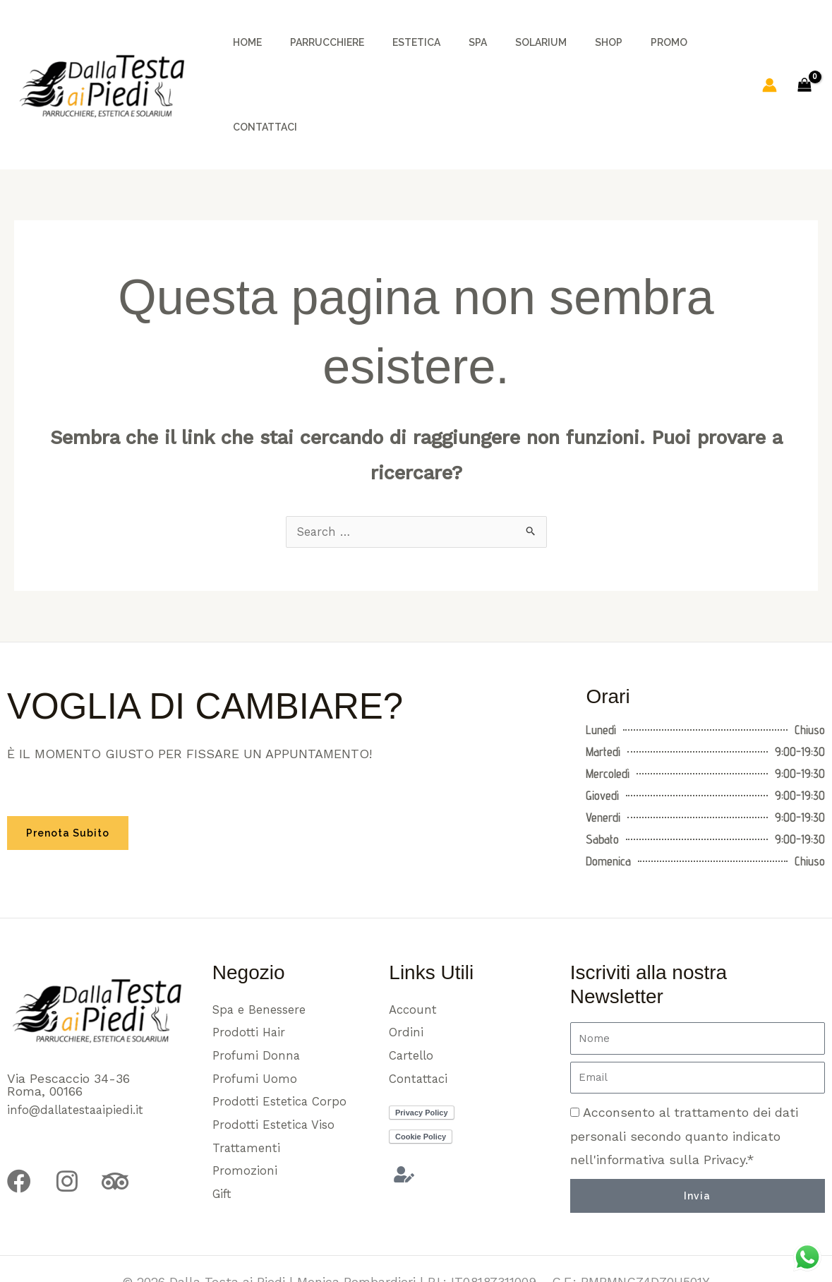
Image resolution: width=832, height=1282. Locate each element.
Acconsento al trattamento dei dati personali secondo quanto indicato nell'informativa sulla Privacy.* (684, 1068)
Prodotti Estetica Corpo (283, 1038)
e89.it (456, 1239)
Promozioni (245, 1110)
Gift (223, 1134)
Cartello (413, 990)
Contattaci (421, 1014)
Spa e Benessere (263, 942)
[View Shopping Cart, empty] (804, 50)
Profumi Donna (257, 990)
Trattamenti (248, 1086)
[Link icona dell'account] (769, 49)
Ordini (407, 966)
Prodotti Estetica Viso (278, 1062)
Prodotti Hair (250, 966)
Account (414, 942)
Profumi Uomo (255, 1014)
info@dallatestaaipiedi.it (80, 1041)
